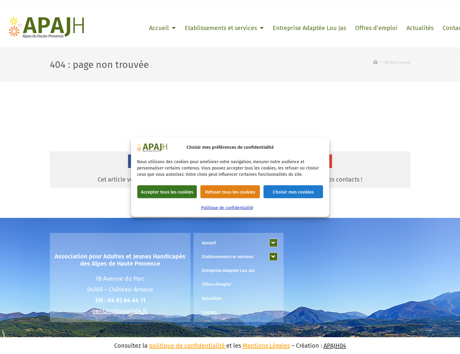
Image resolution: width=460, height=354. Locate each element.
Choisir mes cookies (293, 191)
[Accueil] (375, 62)
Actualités (420, 28)
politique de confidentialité (187, 345)
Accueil (162, 28)
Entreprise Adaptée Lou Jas (309, 28)
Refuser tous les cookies (230, 191)
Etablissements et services (224, 28)
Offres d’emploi (376, 28)
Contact (209, 312)
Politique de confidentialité (227, 207)
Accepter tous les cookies (167, 191)
